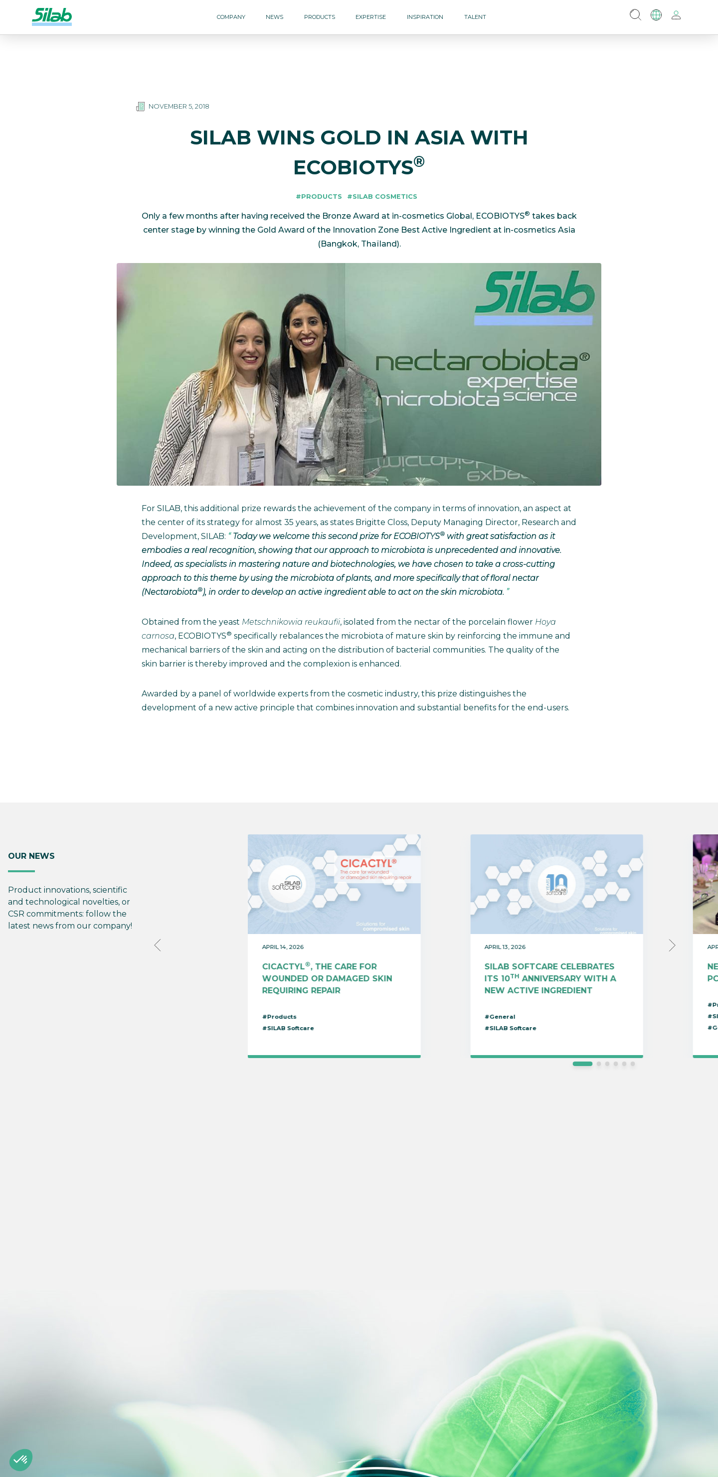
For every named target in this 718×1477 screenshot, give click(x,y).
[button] (21, 1460)
